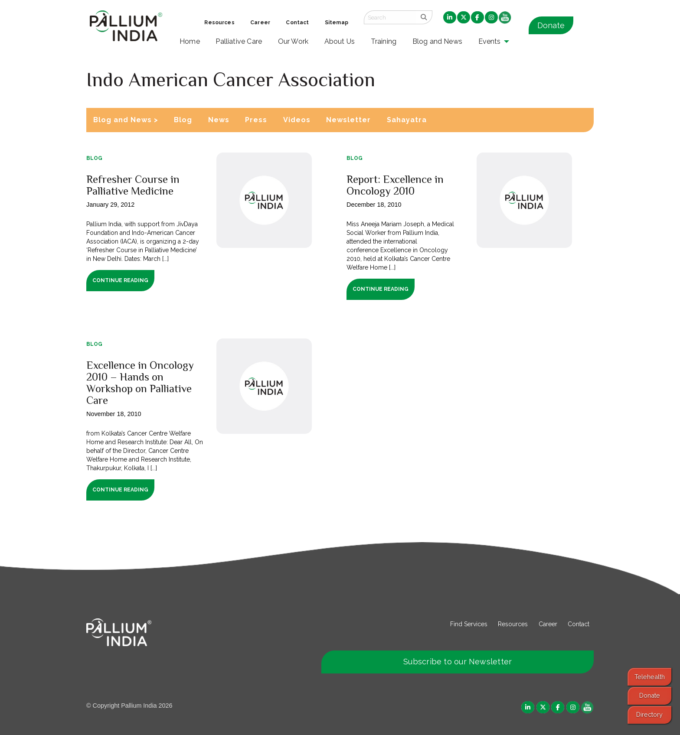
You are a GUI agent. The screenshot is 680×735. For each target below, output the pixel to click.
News (218, 120)
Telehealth (649, 676)
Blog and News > (125, 120)
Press (256, 120)
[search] (424, 17)
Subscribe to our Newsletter (457, 661)
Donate (551, 25)
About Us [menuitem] (339, 41)
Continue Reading (120, 280)
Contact (578, 624)
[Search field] (390, 17)
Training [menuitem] (384, 41)
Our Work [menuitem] (293, 41)
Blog (183, 120)
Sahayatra (407, 120)
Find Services (468, 624)
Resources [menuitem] (219, 23)
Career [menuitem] (260, 23)
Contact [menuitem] (297, 23)
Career (548, 624)
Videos (297, 120)
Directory (649, 714)
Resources (513, 624)
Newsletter (348, 120)
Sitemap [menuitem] (336, 23)
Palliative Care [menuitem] (239, 41)
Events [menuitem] (489, 41)
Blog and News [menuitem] (437, 41)
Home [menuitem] (190, 41)
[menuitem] (449, 17)
